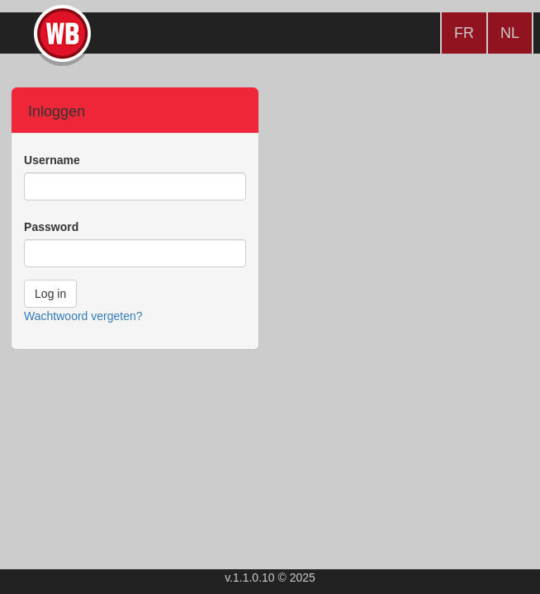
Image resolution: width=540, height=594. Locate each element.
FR (464, 33)
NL (509, 33)
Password (51, 226)
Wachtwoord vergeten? (83, 316)
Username (52, 160)
